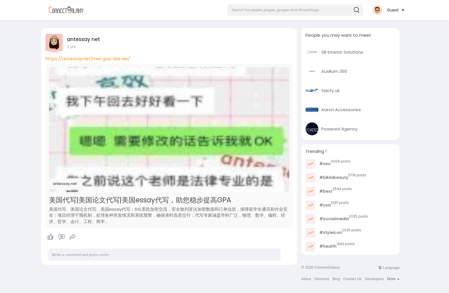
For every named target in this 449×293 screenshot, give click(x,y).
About (306, 279)
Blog (336, 279)
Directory (321, 279)
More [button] (393, 279)
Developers (374, 279)
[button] (295, 10)
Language (388, 267)
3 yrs (71, 46)
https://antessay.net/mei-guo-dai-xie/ (88, 59)
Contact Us (352, 279)
